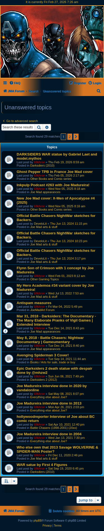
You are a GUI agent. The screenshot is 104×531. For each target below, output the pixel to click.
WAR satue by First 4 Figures (42, 465)
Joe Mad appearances (45, 192)
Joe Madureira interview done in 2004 (49, 434)
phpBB (38, 520)
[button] (76, 136)
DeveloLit (40, 223)
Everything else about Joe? (48, 397)
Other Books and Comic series (51, 178)
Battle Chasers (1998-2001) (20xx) (53, 427)
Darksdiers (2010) (42, 165)
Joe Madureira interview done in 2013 (49, 403)
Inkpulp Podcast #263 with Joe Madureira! (53, 185)
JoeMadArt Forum (42, 310)
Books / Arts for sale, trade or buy (52, 362)
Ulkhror (39, 162)
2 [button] (70, 136)
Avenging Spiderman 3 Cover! (43, 355)
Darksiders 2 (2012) (43, 379)
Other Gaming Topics (44, 279)
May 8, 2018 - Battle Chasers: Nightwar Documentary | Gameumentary (50, 340)
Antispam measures (34, 303)
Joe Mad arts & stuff (43, 227)
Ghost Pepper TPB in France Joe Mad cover (55, 172)
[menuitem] (15, 83)
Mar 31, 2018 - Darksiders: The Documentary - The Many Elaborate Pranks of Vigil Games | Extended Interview (56, 320)
